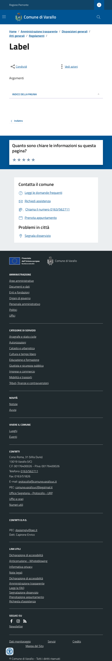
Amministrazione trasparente (39, 31)
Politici (13, 310)
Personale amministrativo (24, 304)
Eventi (13, 437)
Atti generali (17, 36)
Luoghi (13, 431)
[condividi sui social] (18, 66)
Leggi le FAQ (16, 588)
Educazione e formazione (24, 360)
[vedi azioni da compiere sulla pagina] (68, 66)
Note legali (15, 572)
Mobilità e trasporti (20, 377)
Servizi (52, 641)
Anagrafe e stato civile (22, 336)
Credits (77, 641)
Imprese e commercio (22, 371)
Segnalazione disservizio (23, 592)
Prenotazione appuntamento (26, 597)
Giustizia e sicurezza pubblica (26, 365)
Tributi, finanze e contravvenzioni (29, 383)
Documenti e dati (19, 286)
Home (13, 31)
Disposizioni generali (74, 31)
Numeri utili (16, 505)
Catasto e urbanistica (22, 348)
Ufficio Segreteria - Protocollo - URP (31, 493)
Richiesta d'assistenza (22, 601)
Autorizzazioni (17, 342)
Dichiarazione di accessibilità (26, 555)
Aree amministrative (21, 281)
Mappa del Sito (35, 646)
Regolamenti (36, 36)
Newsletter (16, 626)
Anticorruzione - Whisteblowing (28, 561)
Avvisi (12, 410)
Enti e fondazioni (19, 292)
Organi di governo (19, 298)
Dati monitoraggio (20, 641)
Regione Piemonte (18, 5)
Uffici (12, 315)
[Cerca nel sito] (97, 17)
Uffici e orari (16, 499)
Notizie (13, 404)
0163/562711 (29, 471)
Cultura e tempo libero (22, 354)
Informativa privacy (20, 567)
